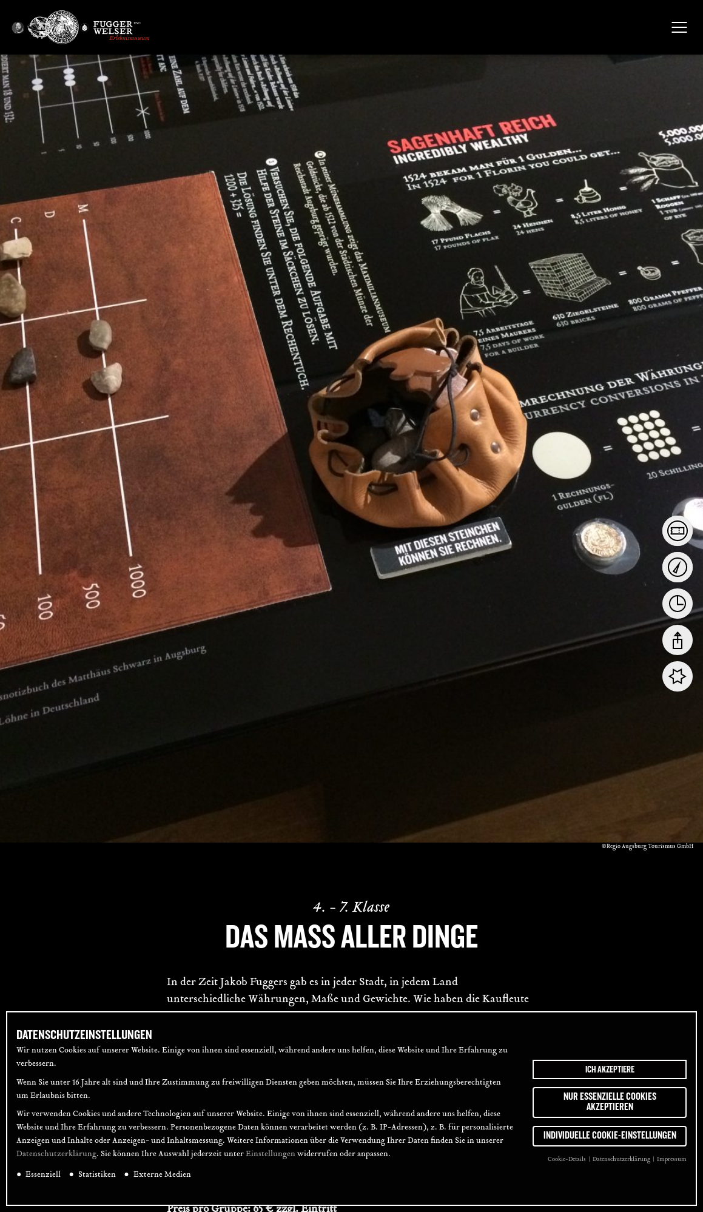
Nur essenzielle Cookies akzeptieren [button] (609, 1102)
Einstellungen (270, 1154)
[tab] (677, 531)
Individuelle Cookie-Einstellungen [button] (609, 1135)
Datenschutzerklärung (56, 1154)
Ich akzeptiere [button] (609, 1069)
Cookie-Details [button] (567, 1159)
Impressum (672, 1159)
